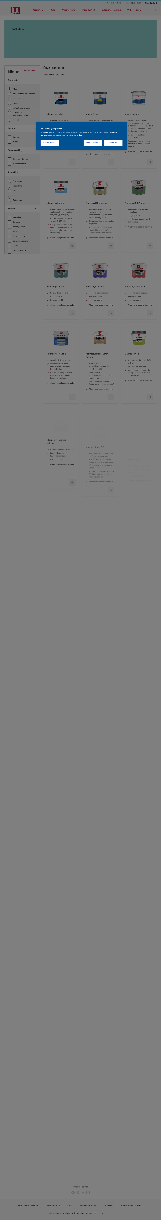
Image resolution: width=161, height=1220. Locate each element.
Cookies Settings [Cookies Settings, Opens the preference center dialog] (49, 143)
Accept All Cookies (93, 143)
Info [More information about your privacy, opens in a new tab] (80, 135)
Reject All (113, 143)
